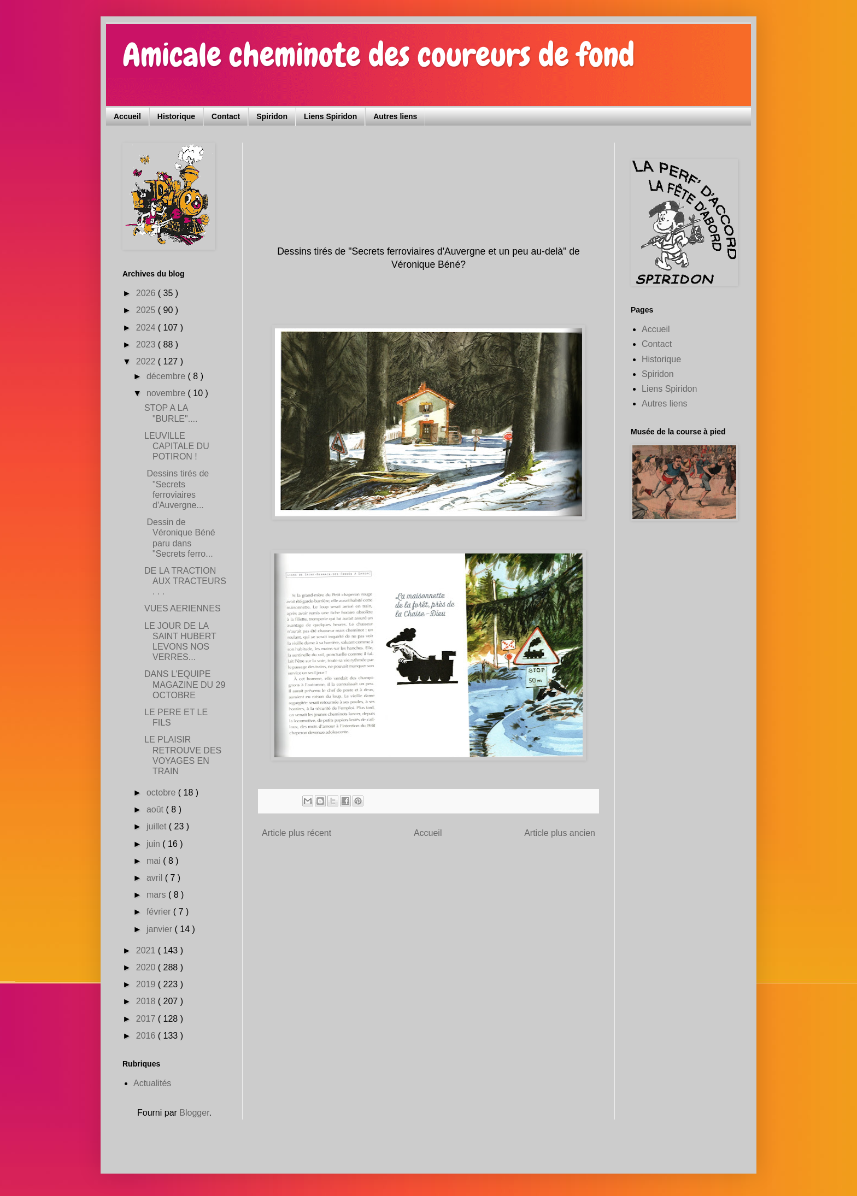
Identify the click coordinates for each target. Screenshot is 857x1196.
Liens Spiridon (330, 116)
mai (154, 860)
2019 (147, 984)
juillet (157, 826)
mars (157, 894)
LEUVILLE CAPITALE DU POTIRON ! (176, 446)
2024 (147, 327)
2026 (147, 293)
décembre (167, 376)
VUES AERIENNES (182, 608)
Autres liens (395, 116)
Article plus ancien (559, 833)
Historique (176, 116)
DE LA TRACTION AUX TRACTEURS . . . (185, 581)
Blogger (194, 1112)
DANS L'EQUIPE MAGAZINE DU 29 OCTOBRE (184, 684)
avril (155, 877)
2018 (147, 1001)
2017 (147, 1018)
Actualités (152, 1083)
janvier (160, 929)
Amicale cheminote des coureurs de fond (378, 55)
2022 (147, 361)
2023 (147, 344)
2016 (147, 1035)
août (156, 809)
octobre (162, 792)
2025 (147, 310)
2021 (147, 950)
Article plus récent (296, 833)
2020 (147, 967)
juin (154, 844)
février (159, 911)
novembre (167, 393)
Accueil (127, 116)
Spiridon (271, 116)
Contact (226, 116)
